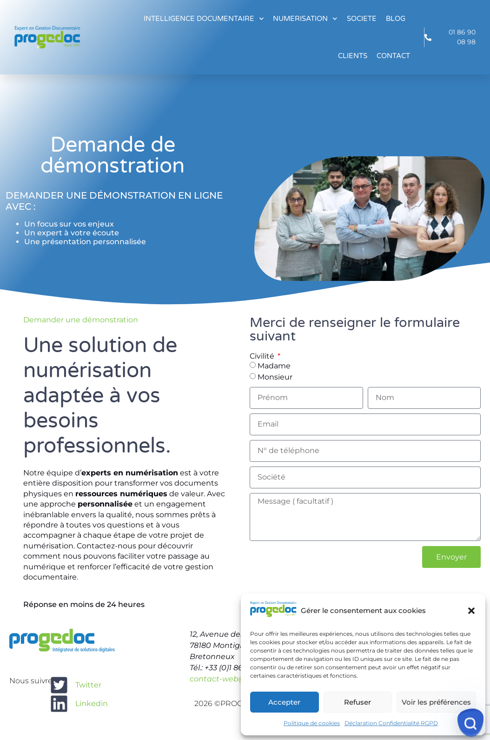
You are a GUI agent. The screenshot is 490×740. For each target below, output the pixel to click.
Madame (274, 365)
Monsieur (275, 376)
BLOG (395, 18)
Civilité (263, 356)
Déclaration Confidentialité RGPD (391, 723)
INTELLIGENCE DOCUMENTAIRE (204, 19)
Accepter (284, 702)
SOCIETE (362, 18)
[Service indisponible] (470, 723)
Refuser (357, 702)
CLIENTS (352, 56)
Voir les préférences (436, 702)
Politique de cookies (312, 723)
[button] (471, 610)
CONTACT (393, 56)
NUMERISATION (305, 19)
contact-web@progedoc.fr (239, 678)
